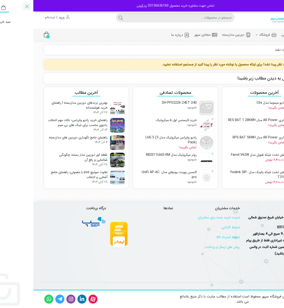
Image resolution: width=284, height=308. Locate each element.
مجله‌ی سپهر (172, 34)
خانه (268, 49)
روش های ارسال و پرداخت (189, 247)
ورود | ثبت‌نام (24, 17)
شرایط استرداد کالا (195, 237)
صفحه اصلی (259, 34)
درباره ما (147, 35)
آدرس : (268, 217)
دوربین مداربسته (203, 34)
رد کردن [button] (108, 5)
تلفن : (269, 227)
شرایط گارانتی (197, 227)
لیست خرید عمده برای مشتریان (185, 217)
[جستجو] (146, 17)
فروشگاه (233, 34)
